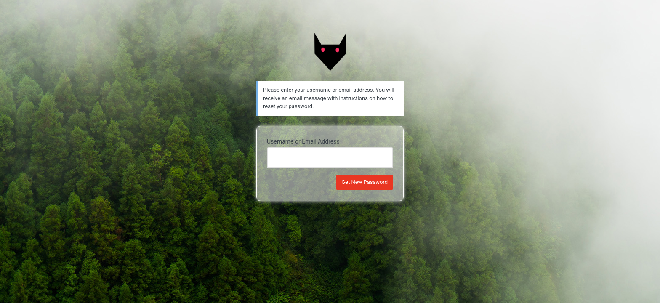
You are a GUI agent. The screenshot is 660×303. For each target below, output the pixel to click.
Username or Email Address (303, 141)
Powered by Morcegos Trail (330, 52)
